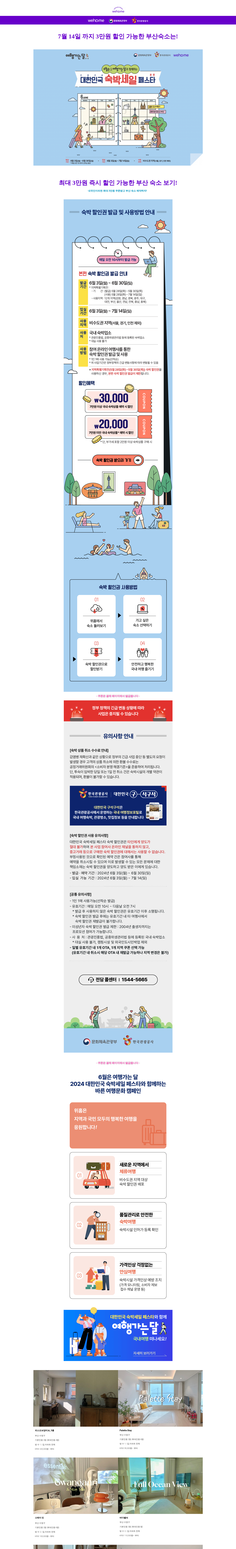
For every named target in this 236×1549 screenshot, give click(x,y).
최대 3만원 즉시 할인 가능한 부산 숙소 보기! (118, 182)
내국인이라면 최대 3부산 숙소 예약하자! (118, 190)
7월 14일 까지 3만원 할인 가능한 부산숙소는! (118, 36)
